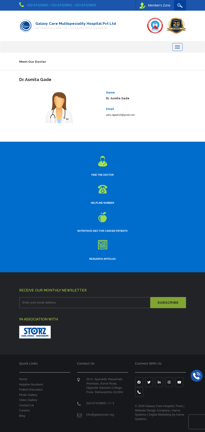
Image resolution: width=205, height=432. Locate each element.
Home (23, 379)
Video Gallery (28, 400)
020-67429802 (61, 5)
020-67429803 (85, 5)
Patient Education (31, 389)
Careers (24, 410)
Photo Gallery (28, 395)
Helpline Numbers (31, 384)
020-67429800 (37, 5)
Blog (22, 415)
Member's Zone (154, 6)
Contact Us (26, 405)
